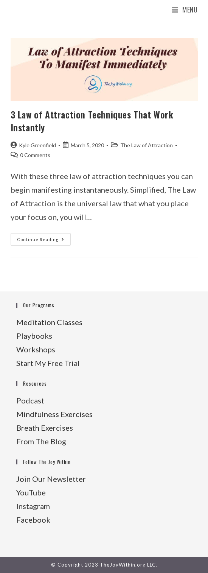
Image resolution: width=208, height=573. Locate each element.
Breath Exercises (44, 427)
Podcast (30, 400)
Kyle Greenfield (37, 145)
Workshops (35, 349)
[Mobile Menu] (185, 9)
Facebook (33, 519)
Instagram (33, 506)
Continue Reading (44, 241)
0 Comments (35, 155)
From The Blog (41, 441)
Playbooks (34, 335)
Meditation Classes (49, 322)
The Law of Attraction (146, 145)
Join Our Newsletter (51, 478)
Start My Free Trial (48, 362)
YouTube (31, 492)
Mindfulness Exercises (54, 414)
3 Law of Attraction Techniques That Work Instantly (92, 120)
